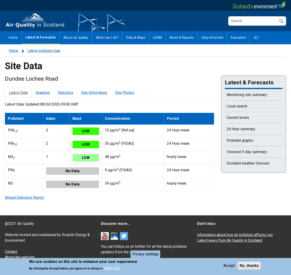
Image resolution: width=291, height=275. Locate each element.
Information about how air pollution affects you (235, 235)
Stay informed (212, 38)
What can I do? (107, 38)
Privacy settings (145, 254)
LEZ (256, 38)
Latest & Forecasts (41, 37)
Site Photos (124, 92)
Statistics (65, 92)
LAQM (157, 38)
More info (112, 268)
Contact (11, 251)
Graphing (43, 92)
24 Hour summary (241, 129)
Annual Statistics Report (24, 197)
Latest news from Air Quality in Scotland (229, 240)
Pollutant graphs (240, 140)
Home (13, 38)
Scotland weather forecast (248, 163)
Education (238, 38)
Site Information (94, 92)
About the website (20, 257)
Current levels (238, 117)
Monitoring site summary (247, 95)
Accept (229, 265)
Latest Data (18, 92)
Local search (237, 106)
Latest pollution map (43, 50)
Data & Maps (135, 38)
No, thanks (249, 266)
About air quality (75, 38)
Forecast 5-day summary (247, 152)
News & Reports (182, 38)
